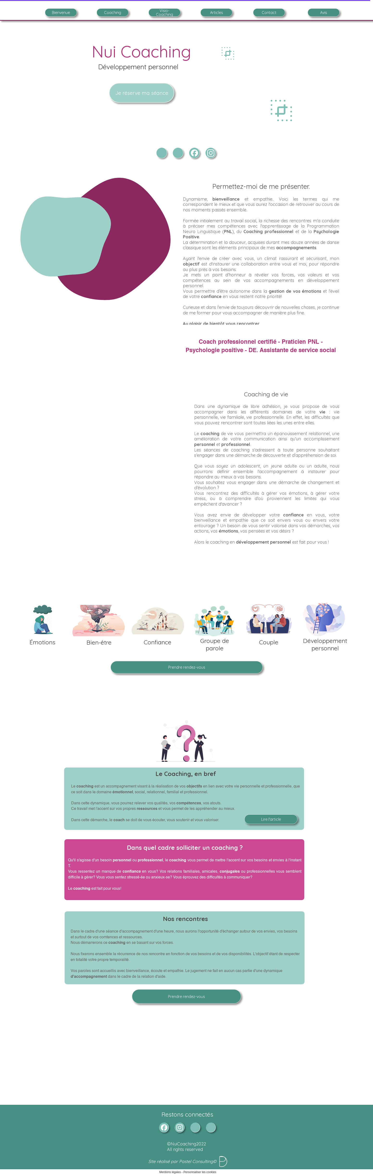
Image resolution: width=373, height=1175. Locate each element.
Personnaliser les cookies (199, 1172)
